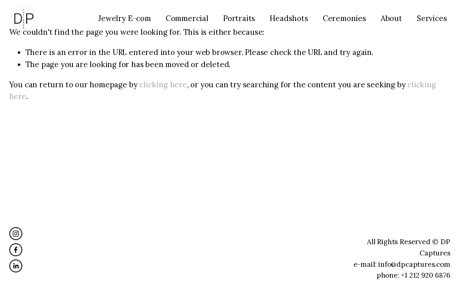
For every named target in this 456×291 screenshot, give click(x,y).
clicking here (163, 84)
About (391, 18)
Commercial (187, 18)
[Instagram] (15, 233)
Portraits (239, 18)
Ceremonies (344, 18)
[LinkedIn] (15, 265)
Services (432, 18)
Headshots (289, 18)
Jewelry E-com (124, 18)
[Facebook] (15, 249)
